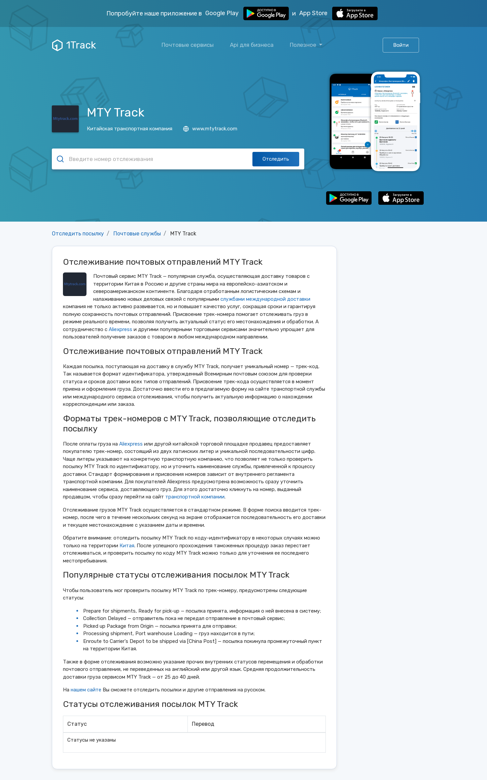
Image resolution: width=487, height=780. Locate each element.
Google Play (247, 13)
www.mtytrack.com (210, 129)
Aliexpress (120, 329)
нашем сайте (86, 690)
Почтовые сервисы (188, 44)
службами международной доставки (265, 299)
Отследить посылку (78, 233)
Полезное (304, 44)
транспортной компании (194, 497)
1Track (74, 45)
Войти (401, 45)
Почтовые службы (137, 233)
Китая (126, 546)
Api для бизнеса (252, 44)
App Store (338, 13)
